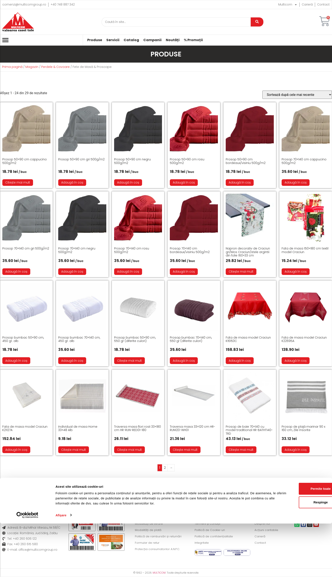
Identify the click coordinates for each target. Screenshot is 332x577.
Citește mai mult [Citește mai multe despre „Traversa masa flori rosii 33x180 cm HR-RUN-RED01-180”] (129, 450)
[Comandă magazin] (297, 95)
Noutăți (173, 40)
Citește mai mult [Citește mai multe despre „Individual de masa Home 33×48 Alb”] (73, 450)
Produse (94, 40)
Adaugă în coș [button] (72, 182)
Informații (293, 489)
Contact (323, 4)
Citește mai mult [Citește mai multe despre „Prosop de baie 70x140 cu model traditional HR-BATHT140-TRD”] (241, 450)
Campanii (152, 40)
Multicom (287, 4)
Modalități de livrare (150, 524)
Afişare (60, 568)
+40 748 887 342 (63, 4)
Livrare (28, 489)
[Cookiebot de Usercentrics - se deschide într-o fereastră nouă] (27, 569)
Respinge (296, 556)
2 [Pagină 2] (165, 467)
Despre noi (263, 524)
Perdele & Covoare (55, 67)
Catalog (131, 40)
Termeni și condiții (208, 524)
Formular (227, 489)
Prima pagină (12, 67)
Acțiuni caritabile (267, 530)
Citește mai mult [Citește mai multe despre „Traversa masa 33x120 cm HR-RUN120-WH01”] (185, 450)
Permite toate (296, 542)
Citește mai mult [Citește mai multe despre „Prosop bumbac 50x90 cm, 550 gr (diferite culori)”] (129, 361)
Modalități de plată (149, 530)
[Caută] (176, 22)
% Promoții (193, 40)
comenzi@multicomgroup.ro (24, 4)
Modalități (97, 489)
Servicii (112, 40)
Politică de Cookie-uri (211, 530)
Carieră (307, 4)
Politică (160, 489)
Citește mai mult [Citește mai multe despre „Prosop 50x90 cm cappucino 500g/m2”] (17, 182)
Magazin (31, 67)
